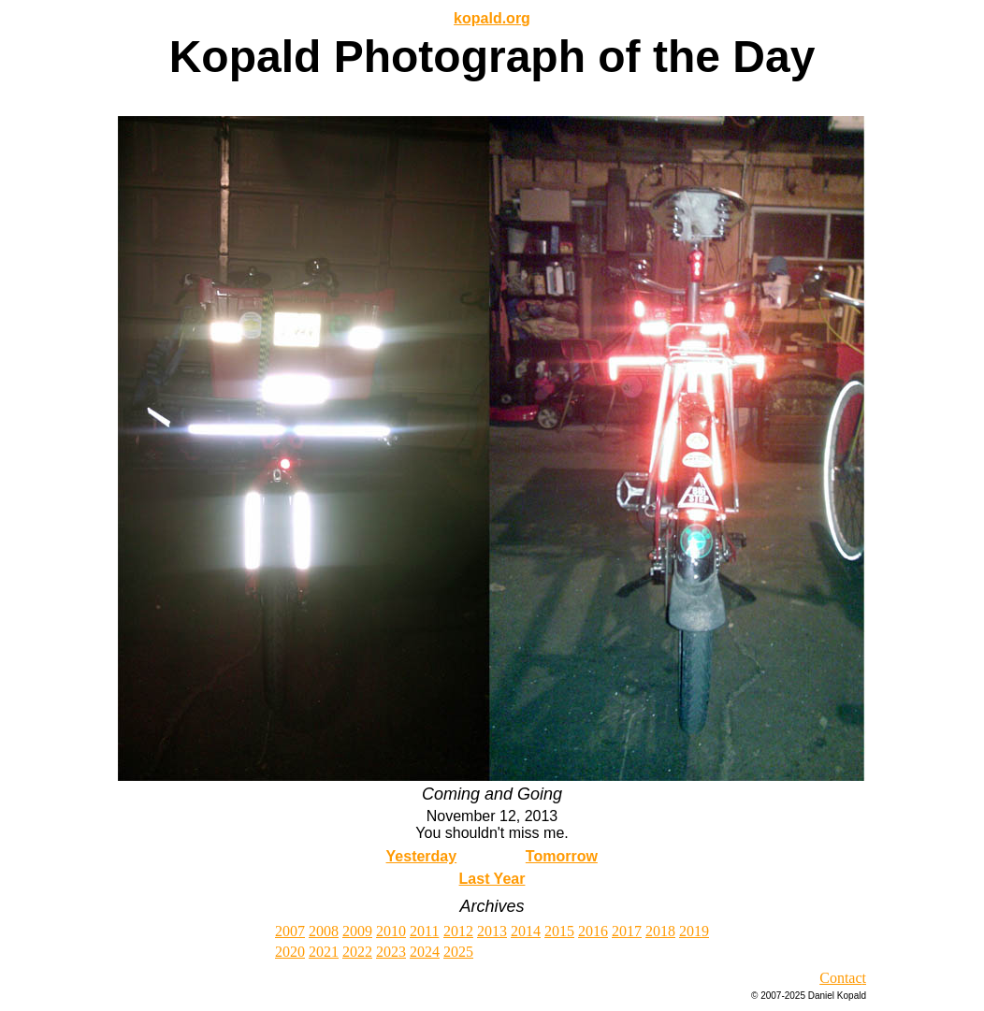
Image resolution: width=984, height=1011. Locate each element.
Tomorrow (562, 856)
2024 (425, 952)
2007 (290, 931)
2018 (660, 931)
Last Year (492, 879)
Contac (840, 978)
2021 (324, 952)
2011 (424, 931)
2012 (458, 931)
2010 (391, 931)
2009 (357, 931)
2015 (559, 931)
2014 (526, 931)
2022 (357, 952)
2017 (627, 931)
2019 (694, 931)
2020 (290, 952)
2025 (458, 952)
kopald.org (492, 18)
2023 (391, 952)
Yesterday (421, 856)
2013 (492, 931)
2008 (324, 931)
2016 (593, 931)
